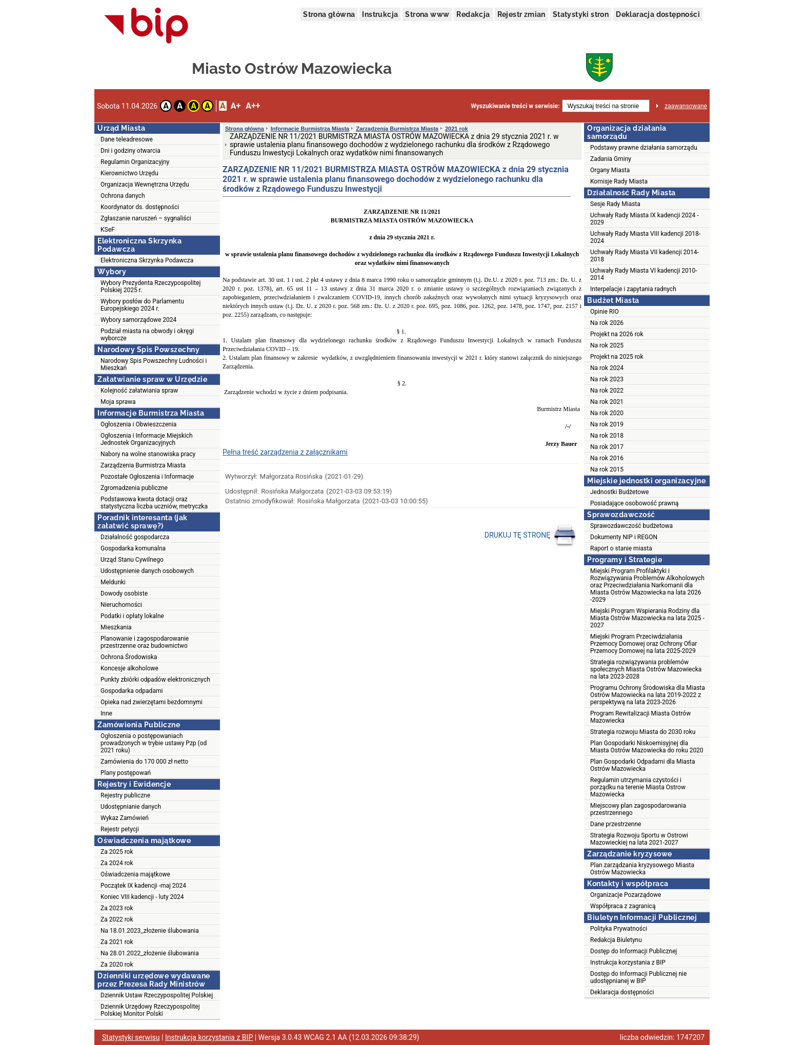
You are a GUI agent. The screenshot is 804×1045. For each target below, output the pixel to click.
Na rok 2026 (607, 322)
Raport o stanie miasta (621, 548)
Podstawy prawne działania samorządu (643, 147)
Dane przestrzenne (615, 824)
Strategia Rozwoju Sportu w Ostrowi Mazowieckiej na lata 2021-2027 (639, 839)
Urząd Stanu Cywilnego (132, 559)
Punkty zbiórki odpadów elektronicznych (155, 679)
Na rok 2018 (607, 435)
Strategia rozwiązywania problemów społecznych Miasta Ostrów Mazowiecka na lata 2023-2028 (645, 669)
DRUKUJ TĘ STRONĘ (530, 535)
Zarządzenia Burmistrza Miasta (143, 465)
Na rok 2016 (607, 458)
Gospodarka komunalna (133, 548)
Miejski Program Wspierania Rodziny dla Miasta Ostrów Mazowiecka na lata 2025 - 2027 (647, 618)
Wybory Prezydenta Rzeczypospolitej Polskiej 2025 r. (150, 286)
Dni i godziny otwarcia (130, 150)
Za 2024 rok (116, 863)
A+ (235, 106)
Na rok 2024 (607, 368)
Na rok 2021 (607, 401)
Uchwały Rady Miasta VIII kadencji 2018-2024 (645, 237)
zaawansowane (686, 106)
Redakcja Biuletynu (616, 940)
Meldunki (113, 582)
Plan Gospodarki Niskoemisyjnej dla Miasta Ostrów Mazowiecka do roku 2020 (647, 747)
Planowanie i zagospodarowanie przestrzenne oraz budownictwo (144, 642)
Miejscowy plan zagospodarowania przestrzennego (638, 809)
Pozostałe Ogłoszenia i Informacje (147, 476)
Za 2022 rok (116, 919)
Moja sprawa (118, 401)
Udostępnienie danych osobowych (147, 571)
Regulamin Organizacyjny (134, 162)
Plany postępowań (125, 772)
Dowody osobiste (124, 593)
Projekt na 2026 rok (617, 334)
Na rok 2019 (607, 424)
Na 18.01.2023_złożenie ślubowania (149, 930)
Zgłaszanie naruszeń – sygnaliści (145, 218)
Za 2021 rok (116, 942)
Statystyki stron (581, 14)
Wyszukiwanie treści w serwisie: (515, 106)
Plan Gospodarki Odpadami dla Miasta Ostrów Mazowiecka (642, 765)
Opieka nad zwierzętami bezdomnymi (151, 702)
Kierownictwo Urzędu (129, 173)
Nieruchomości (121, 604)
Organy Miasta (610, 170)
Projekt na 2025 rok (617, 356)
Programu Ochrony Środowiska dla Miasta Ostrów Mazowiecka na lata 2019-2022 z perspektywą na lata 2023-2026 (647, 695)
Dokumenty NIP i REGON (623, 537)
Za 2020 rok (116, 964)
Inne (106, 713)
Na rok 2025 (607, 345)
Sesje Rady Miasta (615, 204)
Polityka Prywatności (618, 928)
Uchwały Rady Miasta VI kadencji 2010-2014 (643, 274)
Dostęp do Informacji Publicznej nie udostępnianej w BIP (638, 977)
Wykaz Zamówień (124, 818)
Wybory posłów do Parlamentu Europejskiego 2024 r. (142, 305)
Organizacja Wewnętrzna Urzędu (144, 184)
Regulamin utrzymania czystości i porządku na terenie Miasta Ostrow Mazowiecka (638, 787)
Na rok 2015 (607, 469)
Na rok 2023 (607, 379)
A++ (253, 106)
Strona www (427, 14)
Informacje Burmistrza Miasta (310, 129)
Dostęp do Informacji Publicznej (633, 951)
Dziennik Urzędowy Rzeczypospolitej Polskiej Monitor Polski (150, 1010)
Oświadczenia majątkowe (135, 874)
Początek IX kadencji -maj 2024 (143, 885)
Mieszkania (116, 627)
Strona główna (329, 14)
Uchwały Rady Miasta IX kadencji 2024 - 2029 (644, 219)
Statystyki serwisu (131, 1037)
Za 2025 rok (116, 851)
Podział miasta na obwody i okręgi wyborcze (147, 334)
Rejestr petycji (119, 829)
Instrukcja (380, 14)
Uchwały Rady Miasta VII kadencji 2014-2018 (644, 256)
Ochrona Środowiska (128, 657)
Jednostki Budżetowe (619, 492)
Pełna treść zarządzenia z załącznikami (285, 452)
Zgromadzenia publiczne (134, 487)
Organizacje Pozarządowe (625, 894)
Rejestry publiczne (125, 795)
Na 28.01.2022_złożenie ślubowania (149, 953)
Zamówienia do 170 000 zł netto (144, 761)
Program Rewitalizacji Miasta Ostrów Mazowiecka (640, 717)
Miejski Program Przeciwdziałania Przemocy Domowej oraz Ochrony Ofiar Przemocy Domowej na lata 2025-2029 (643, 643)
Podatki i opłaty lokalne (132, 616)
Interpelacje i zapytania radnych (633, 289)
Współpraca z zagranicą (622, 906)
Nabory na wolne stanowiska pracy (147, 454)
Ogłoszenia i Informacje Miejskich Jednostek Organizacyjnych (146, 439)
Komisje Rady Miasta (619, 181)
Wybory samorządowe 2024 (138, 319)
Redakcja (473, 14)
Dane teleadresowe (126, 139)
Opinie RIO (604, 311)
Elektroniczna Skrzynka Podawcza (146, 260)
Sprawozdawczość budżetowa (631, 525)
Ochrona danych (122, 195)
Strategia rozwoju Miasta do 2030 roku (642, 731)
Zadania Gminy (610, 158)
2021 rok (456, 129)
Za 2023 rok (116, 908)
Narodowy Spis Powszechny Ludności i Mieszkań (153, 364)
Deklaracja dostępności (658, 14)
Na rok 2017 (607, 446)
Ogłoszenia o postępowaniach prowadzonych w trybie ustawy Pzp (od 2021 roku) (153, 743)
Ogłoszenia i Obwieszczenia (138, 424)
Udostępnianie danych (130, 806)
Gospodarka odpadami (131, 690)
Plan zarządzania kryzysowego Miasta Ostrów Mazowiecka (642, 869)
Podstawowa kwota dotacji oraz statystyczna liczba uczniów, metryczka (154, 503)
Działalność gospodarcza (134, 537)
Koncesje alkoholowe (129, 668)
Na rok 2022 (607, 390)
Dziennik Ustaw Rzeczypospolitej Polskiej (156, 995)
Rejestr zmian (521, 14)
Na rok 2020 (607, 413)
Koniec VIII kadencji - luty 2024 (142, 896)
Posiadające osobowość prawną (634, 503)
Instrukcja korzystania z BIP (628, 962)
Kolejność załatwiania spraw (139, 390)
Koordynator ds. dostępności (139, 207)
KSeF (107, 229)
